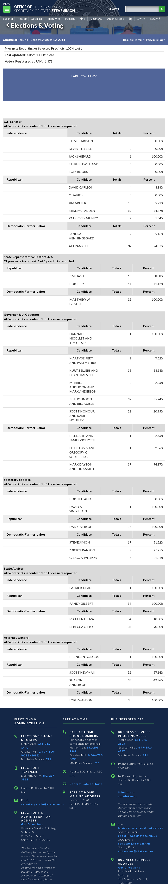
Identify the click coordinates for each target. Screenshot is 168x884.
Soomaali (36, 18)
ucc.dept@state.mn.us (134, 843)
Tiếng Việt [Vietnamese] (53, 18)
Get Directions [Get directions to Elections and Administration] (32, 824)
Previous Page (155, 39)
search (115, 9)
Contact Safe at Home (86, 783)
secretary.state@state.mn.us (42, 804)
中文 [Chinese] (83, 18)
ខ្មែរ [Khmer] (131, 18)
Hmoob (22, 18)
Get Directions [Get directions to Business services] (129, 867)
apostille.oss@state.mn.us (137, 835)
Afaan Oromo (115, 18)
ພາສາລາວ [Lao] (96, 18)
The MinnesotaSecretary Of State (44, 9)
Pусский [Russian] (70, 18)
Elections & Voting (34, 25)
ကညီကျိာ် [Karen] (155, 18)
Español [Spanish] (8, 18)
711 (48, 759)
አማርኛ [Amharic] (141, 18)
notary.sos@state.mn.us (135, 851)
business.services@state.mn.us (140, 828)
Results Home (132, 39)
